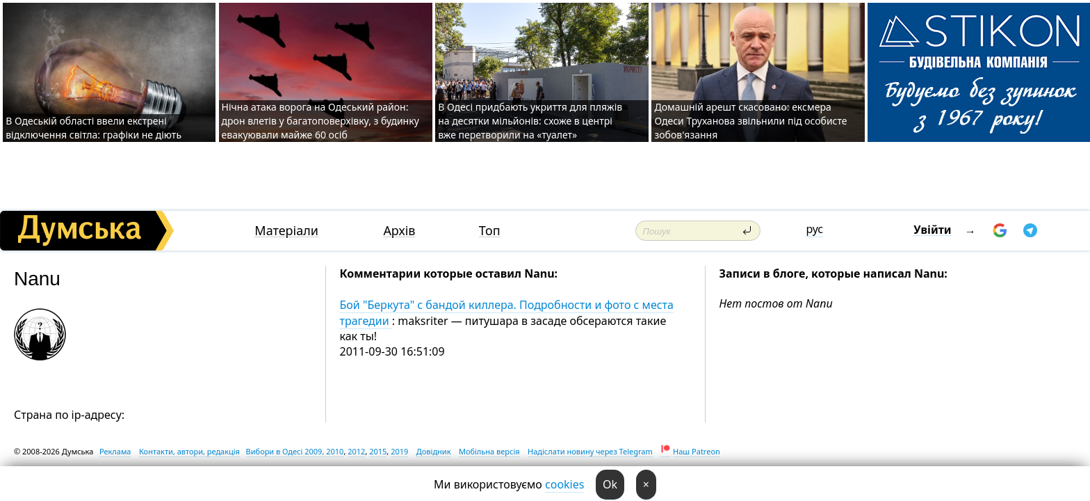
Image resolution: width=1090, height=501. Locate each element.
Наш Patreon (696, 451)
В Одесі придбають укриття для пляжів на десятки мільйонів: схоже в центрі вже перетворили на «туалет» (530, 120)
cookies (564, 484)
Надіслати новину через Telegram (590, 451)
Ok (610, 484)
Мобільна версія (489, 451)
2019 (399, 451)
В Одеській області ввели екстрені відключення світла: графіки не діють (93, 127)
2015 (378, 451)
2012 (356, 451)
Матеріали (286, 230)
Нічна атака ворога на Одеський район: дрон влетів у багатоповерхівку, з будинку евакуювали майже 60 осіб (320, 120)
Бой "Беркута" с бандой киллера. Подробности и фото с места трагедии (507, 312)
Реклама (115, 451)
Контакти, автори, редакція (189, 451)
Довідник (433, 451)
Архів (399, 230)
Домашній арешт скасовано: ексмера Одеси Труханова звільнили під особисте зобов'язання (750, 120)
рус (814, 229)
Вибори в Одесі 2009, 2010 (295, 451)
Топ (490, 230)
